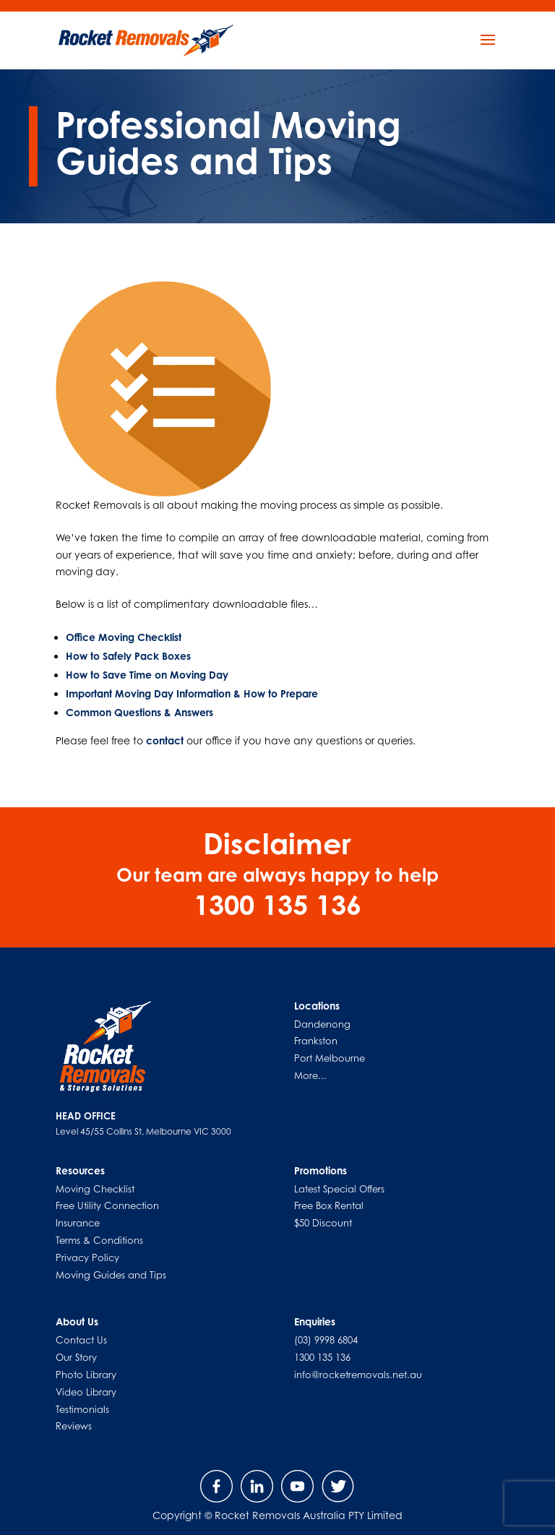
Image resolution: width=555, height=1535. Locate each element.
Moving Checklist (95, 1189)
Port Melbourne (329, 1058)
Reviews (74, 1426)
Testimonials (82, 1409)
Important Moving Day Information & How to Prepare (192, 693)
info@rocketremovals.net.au (358, 1374)
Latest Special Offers (339, 1189)
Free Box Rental (328, 1205)
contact (165, 740)
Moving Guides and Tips (111, 1275)
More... (310, 1075)
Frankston (315, 1040)
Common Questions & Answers (139, 712)
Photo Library (86, 1374)
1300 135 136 (322, 1357)
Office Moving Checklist (123, 637)
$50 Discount (323, 1223)
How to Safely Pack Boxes (128, 656)
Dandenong (322, 1024)
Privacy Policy (87, 1257)
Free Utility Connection (107, 1205)
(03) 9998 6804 (326, 1340)
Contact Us (81, 1340)
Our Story (76, 1357)
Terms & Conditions (99, 1240)
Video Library (86, 1392)
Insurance (78, 1223)
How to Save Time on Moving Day (147, 674)
